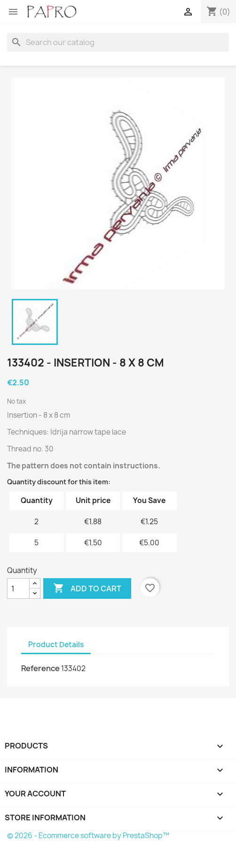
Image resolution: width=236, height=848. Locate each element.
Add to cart (87, 588)
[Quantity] (18, 588)
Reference (40, 668)
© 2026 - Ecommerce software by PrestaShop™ (88, 835)
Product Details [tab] (56, 644)
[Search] (118, 42)
